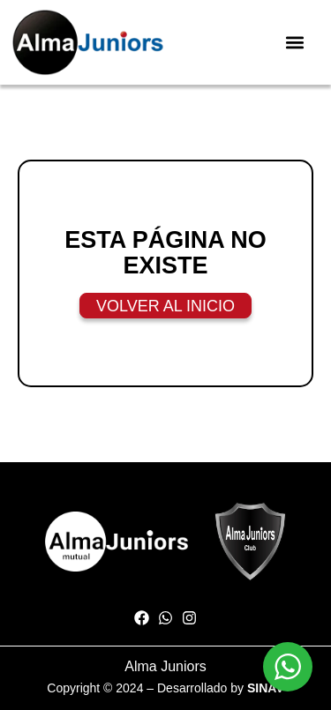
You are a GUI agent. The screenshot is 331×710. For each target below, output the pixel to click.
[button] (294, 41)
